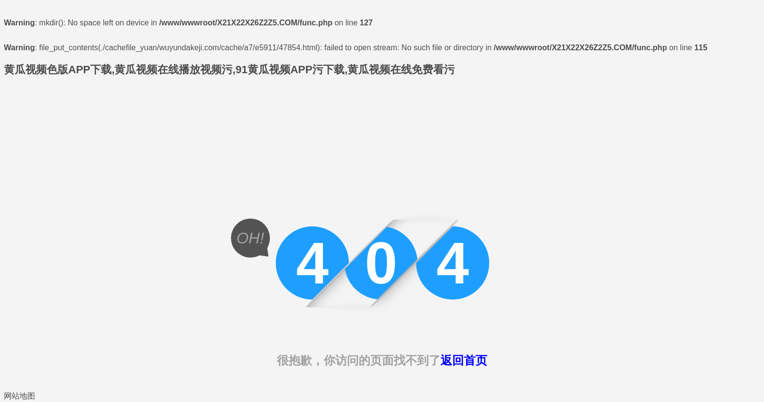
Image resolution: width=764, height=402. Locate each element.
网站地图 (19, 396)
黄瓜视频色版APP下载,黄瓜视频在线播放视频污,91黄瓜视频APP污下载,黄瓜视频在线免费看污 (229, 69)
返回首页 (463, 360)
